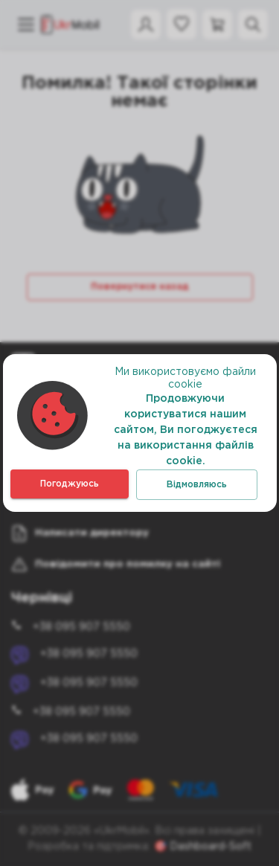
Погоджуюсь (69, 483)
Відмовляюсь (197, 484)
